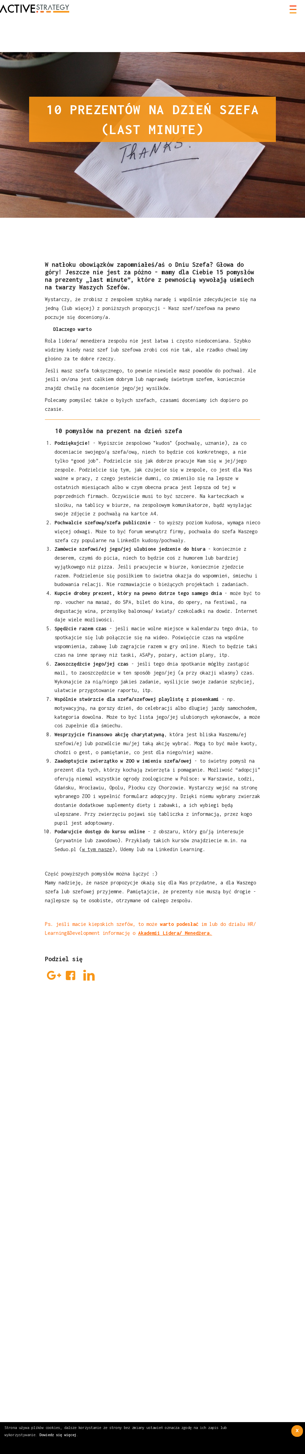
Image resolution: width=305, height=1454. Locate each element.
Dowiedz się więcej (57, 1434)
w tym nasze (97, 849)
